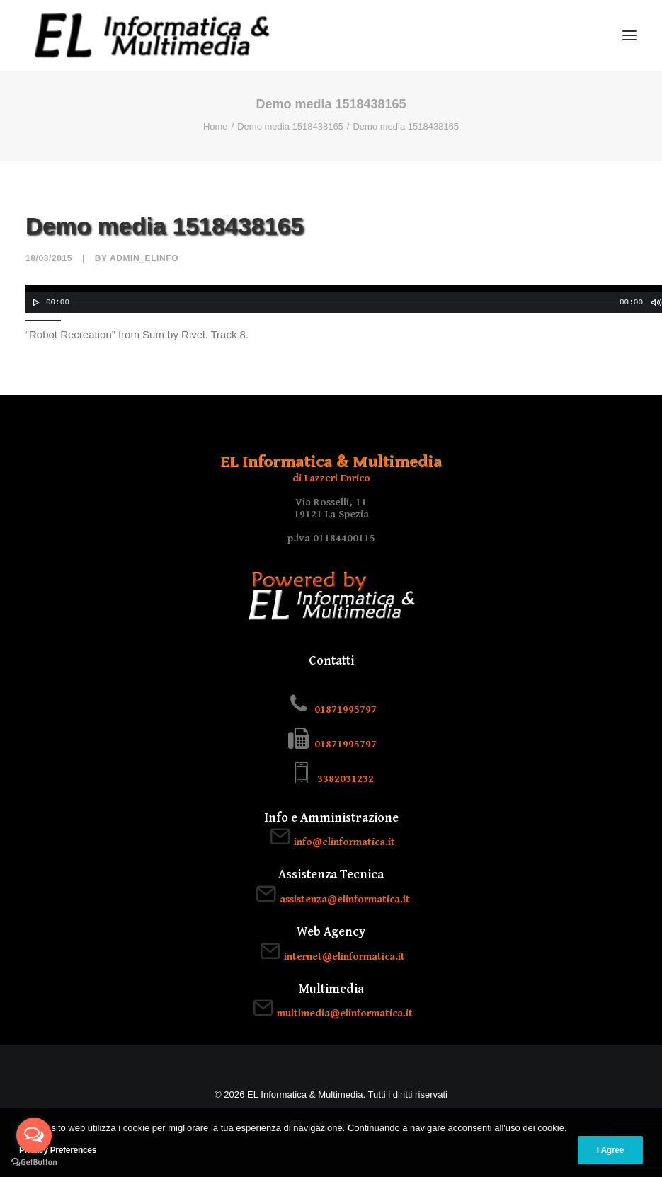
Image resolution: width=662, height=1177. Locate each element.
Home (215, 126)
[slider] (345, 302)
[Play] (34, 302)
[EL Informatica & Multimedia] (151, 35)
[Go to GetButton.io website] (34, 1162)
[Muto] (655, 302)
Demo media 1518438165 (290, 126)
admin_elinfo (144, 258)
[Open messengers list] (34, 1135)
